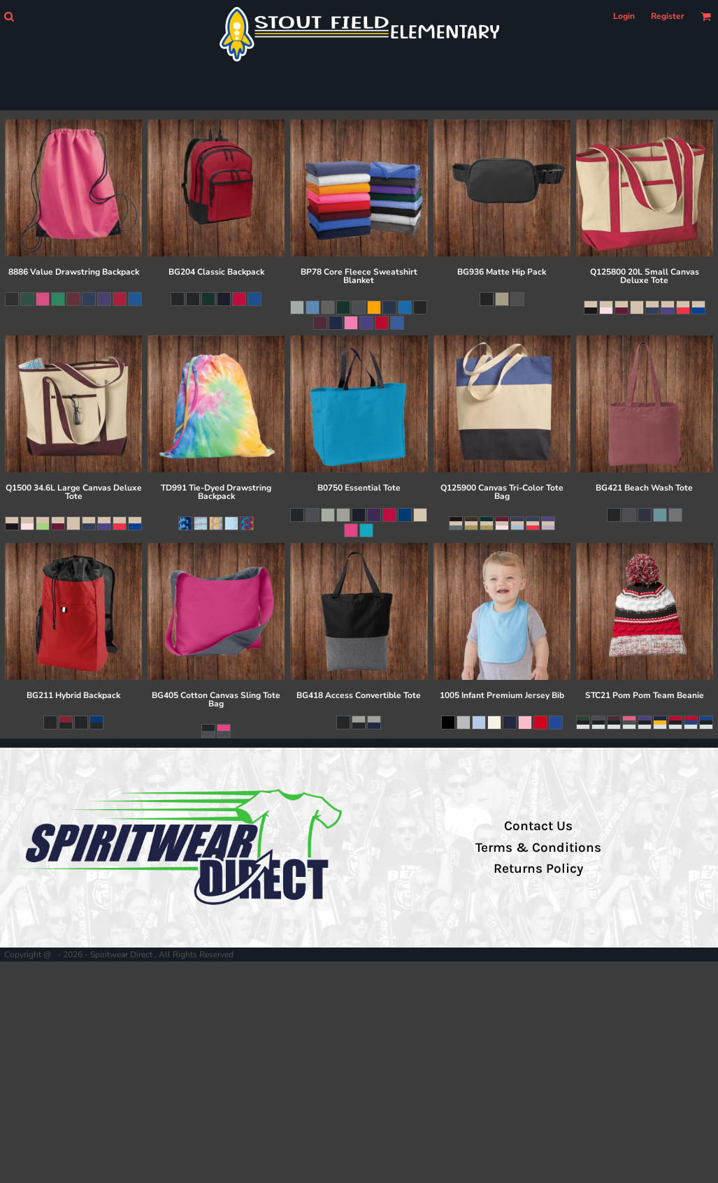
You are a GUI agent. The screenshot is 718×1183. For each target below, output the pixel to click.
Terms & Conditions (538, 847)
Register (667, 16)
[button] (8, 16)
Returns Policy (538, 868)
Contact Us (538, 826)
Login (624, 16)
